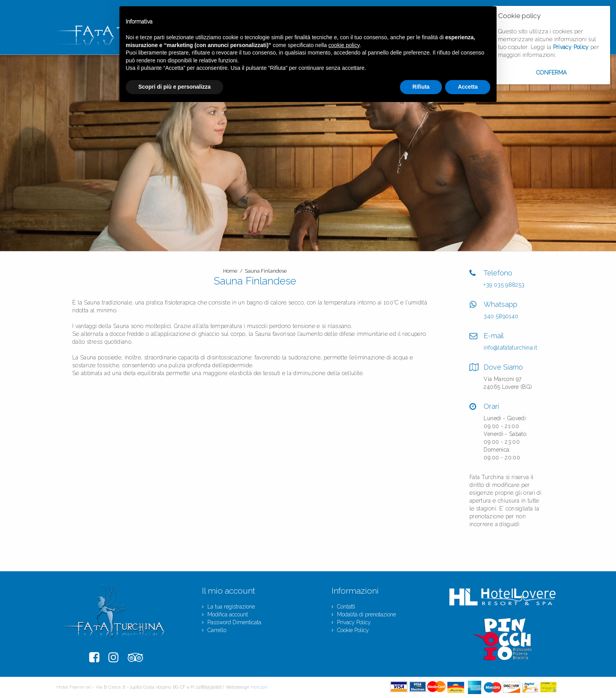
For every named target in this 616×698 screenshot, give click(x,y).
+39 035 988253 (504, 285)
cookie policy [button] (343, 45)
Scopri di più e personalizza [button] (174, 87)
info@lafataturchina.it (510, 347)
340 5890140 (501, 316)
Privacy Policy (571, 47)
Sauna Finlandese (266, 271)
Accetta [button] (468, 87)
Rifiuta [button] (421, 87)
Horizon (259, 687)
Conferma (551, 72)
